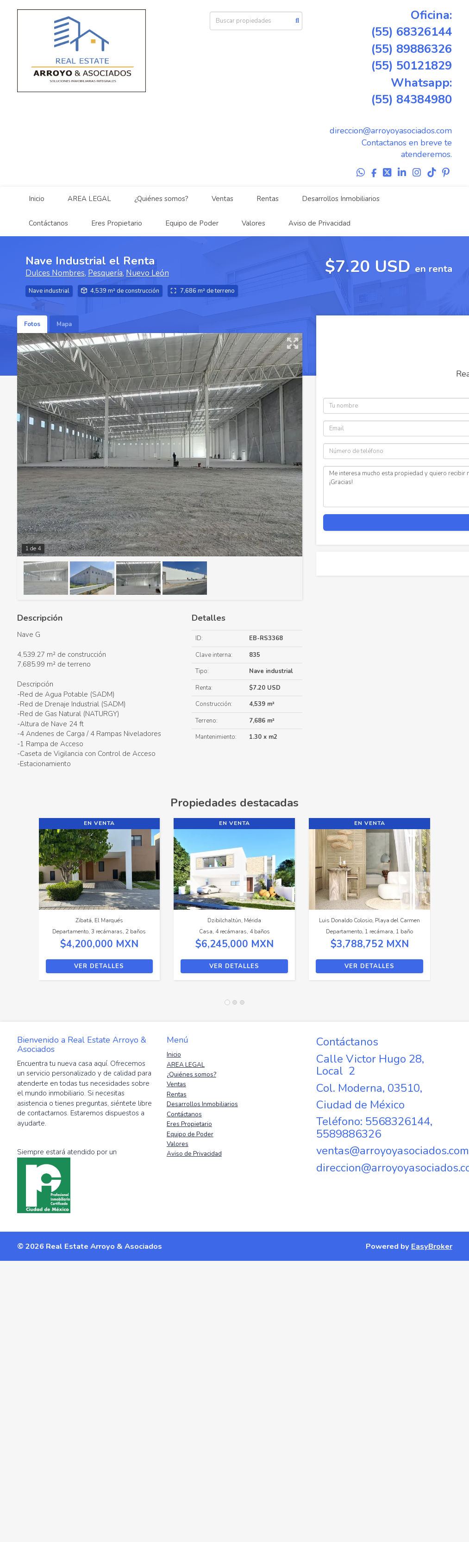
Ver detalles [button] (99, 966)
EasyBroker (431, 1246)
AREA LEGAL (89, 198)
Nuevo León (147, 273)
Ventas (222, 198)
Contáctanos (48, 223)
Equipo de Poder (192, 223)
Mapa (64, 324)
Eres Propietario (116, 223)
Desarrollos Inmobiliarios (341, 198)
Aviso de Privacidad (319, 223)
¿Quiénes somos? (161, 198)
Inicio (36, 198)
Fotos (32, 324)
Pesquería (105, 273)
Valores (253, 223)
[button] (28, 903)
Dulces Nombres (55, 273)
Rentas (267, 198)
